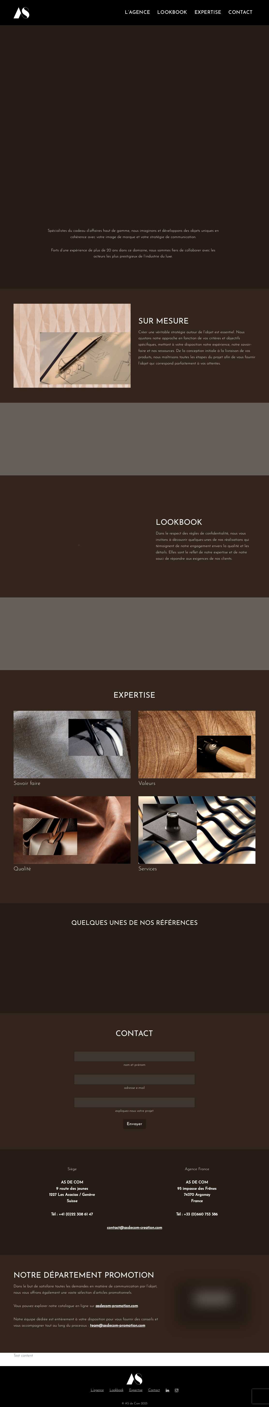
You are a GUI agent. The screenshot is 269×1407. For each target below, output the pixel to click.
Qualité (22, 869)
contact (240, 12)
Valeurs (146, 783)
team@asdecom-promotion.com (117, 1326)
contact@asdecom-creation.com (134, 1228)
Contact (154, 1390)
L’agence (97, 1390)
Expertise (135, 1390)
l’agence (137, 12)
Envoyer (134, 1124)
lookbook (172, 12)
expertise (207, 12)
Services (147, 869)
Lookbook (116, 1390)
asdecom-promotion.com (117, 1306)
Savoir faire (27, 783)
